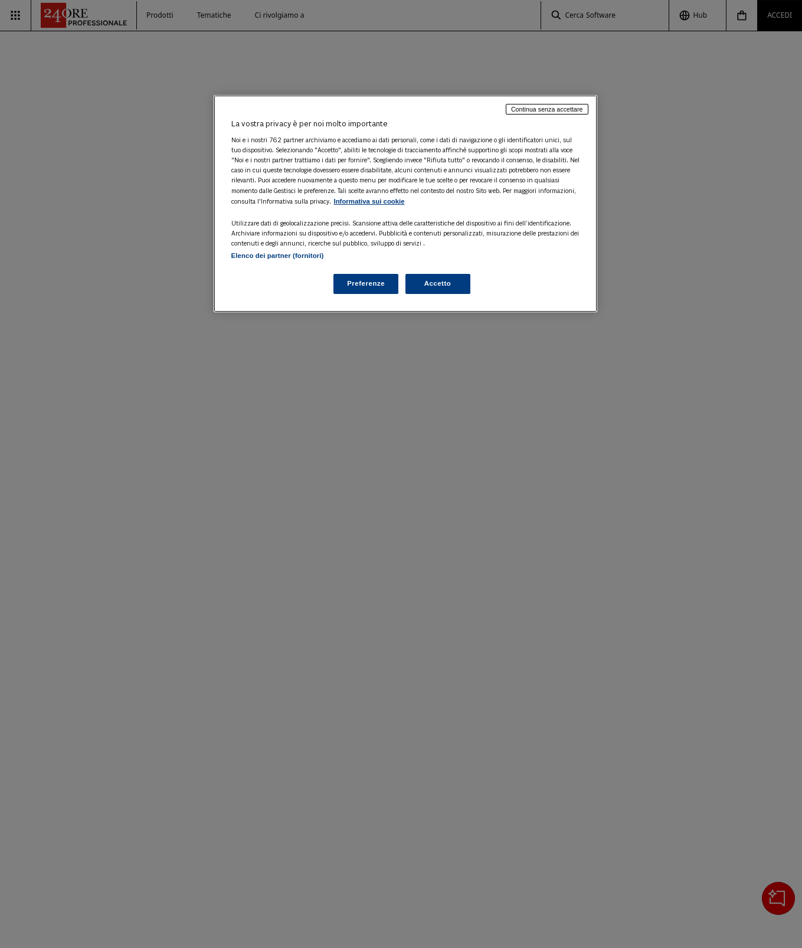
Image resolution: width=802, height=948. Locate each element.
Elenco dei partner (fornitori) (277, 255)
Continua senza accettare (547, 109)
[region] (405, 203)
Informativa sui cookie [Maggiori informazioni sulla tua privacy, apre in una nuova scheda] (369, 201)
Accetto (437, 283)
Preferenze (366, 283)
